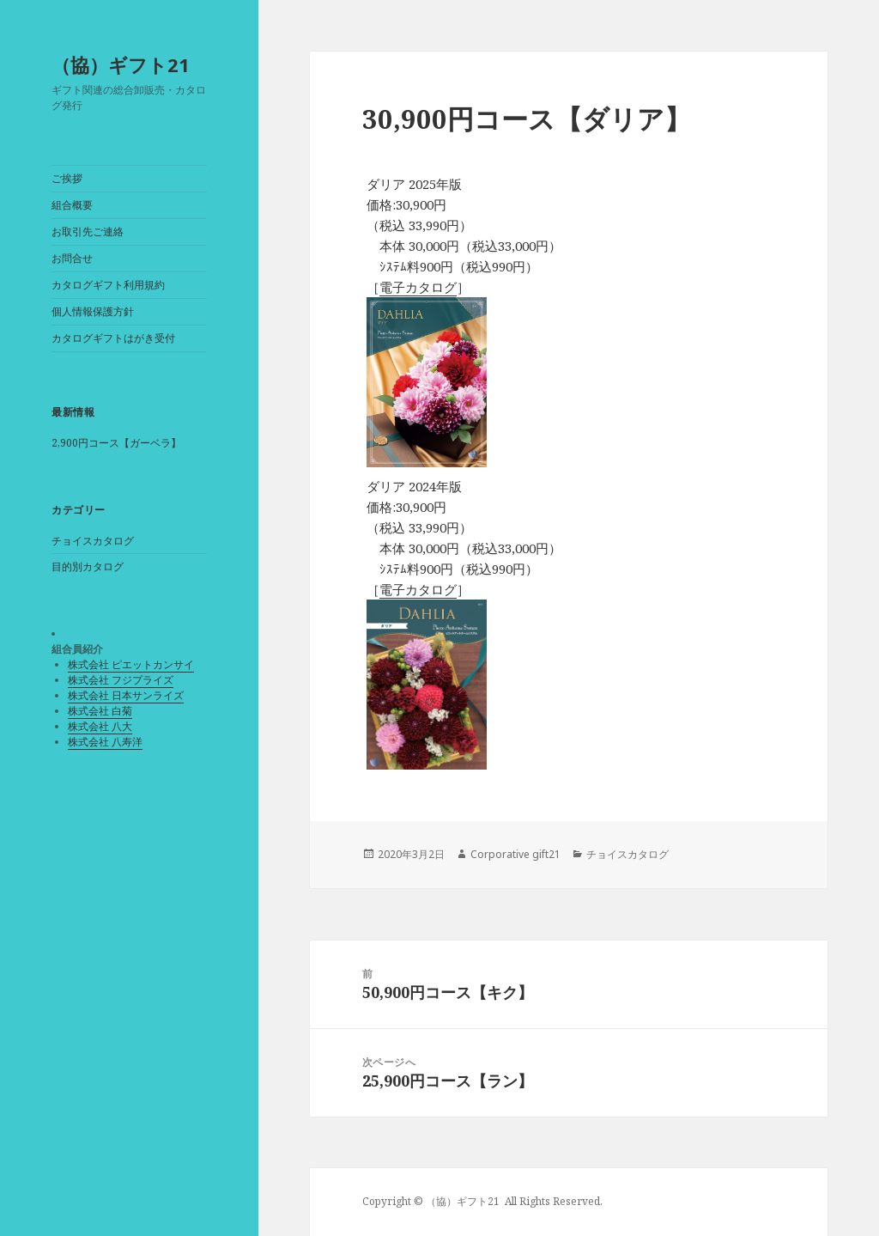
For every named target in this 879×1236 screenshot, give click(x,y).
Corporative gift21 (515, 854)
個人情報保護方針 (93, 311)
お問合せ (72, 258)
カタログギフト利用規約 (108, 284)
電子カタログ (418, 286)
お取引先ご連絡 (88, 231)
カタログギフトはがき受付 (113, 338)
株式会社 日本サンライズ (126, 695)
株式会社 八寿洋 (105, 741)
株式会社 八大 (100, 726)
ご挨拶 (67, 178)
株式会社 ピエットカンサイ (131, 664)
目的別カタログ (88, 566)
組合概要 (72, 205)
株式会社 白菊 (100, 710)
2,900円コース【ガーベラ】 (116, 442)
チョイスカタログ (93, 540)
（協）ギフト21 (121, 64)
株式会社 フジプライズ (120, 680)
